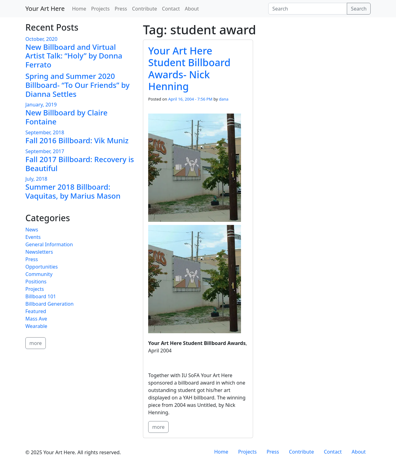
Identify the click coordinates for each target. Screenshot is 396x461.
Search (359, 8)
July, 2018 (36, 178)
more (158, 427)
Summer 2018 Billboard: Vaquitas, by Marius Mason (73, 191)
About (192, 8)
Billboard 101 (40, 296)
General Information (49, 244)
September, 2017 (44, 151)
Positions (35, 281)
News (31, 229)
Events (33, 237)
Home (79, 8)
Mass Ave (36, 318)
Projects (100, 8)
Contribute (144, 8)
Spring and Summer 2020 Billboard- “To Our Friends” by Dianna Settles (77, 85)
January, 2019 (41, 104)
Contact (171, 8)
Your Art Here (45, 8)
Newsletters (39, 251)
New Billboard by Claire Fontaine (66, 117)
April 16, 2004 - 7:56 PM (190, 99)
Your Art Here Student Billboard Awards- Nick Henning (189, 68)
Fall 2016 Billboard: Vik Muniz (76, 140)
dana (224, 99)
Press (120, 8)
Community (39, 274)
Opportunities (41, 266)
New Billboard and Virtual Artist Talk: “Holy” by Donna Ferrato (73, 56)
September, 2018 (44, 132)
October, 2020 (41, 39)
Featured (35, 311)
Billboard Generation (49, 303)
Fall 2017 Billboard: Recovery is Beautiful (79, 163)
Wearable (36, 326)
